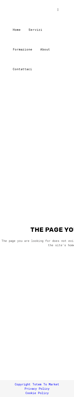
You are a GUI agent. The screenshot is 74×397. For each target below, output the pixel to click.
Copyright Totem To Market (37, 384)
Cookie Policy (37, 393)
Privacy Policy (37, 388)
